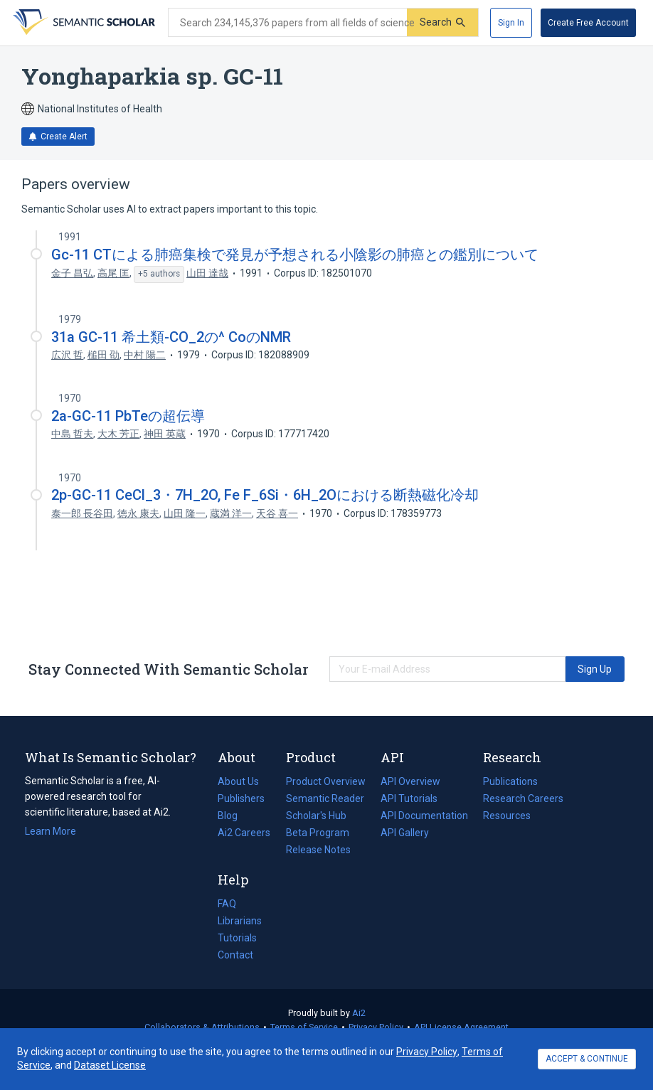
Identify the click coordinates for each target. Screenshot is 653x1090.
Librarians (240, 920)
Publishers (241, 798)
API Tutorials (409, 798)
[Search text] (288, 23)
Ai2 (359, 1013)
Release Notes (318, 849)
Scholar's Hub (316, 815)
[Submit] (442, 22)
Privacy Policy (376, 1027)
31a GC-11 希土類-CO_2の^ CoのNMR (171, 337)
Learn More (50, 831)
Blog (233, 815)
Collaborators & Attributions (202, 1027)
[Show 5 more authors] (159, 274)
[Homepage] (82, 23)
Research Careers (523, 798)
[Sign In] (511, 23)
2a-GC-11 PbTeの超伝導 (128, 415)
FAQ (227, 903)
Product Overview (326, 781)
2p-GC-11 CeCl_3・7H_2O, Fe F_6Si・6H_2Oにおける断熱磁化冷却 (265, 494)
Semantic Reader (325, 798)
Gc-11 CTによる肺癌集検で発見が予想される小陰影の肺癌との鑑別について (294, 254)
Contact (235, 955)
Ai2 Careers (244, 832)
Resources (507, 815)
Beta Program (317, 832)
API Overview (410, 781)
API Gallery (405, 832)
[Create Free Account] (588, 23)
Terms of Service (304, 1027)
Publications (510, 781)
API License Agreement (461, 1027)
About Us (238, 781)
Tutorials (237, 938)
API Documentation (424, 815)
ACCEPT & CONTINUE (587, 1059)
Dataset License (110, 1065)
